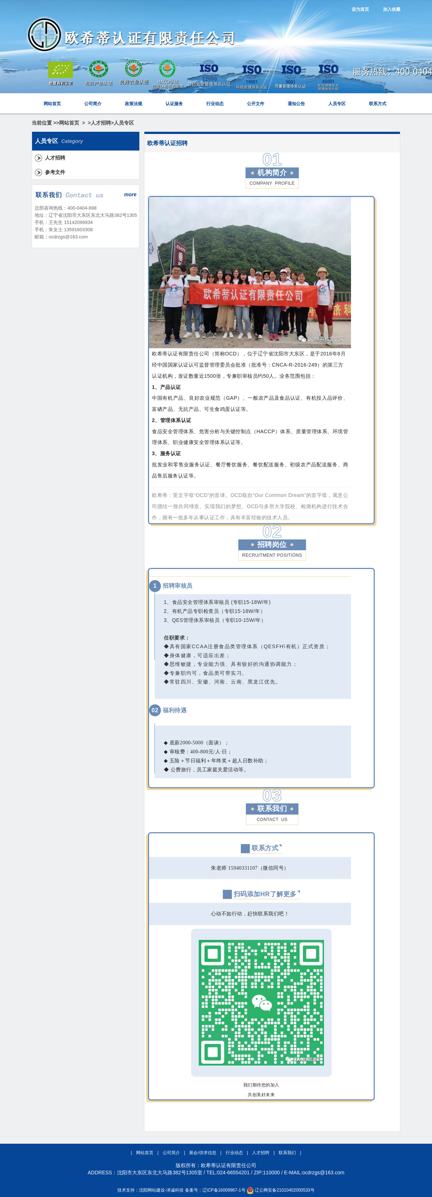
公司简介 (93, 103)
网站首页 (52, 103)
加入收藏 (391, 9)
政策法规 (133, 103)
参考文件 (55, 172)
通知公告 (296, 103)
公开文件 (255, 103)
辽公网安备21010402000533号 (284, 1190)
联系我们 (288, 1152)
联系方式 (377, 103)
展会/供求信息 (203, 1152)
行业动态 (215, 103)
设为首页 (360, 9)
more (130, 194)
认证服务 (174, 103)
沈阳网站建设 (152, 1190)
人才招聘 (101, 123)
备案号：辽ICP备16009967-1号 (215, 1190)
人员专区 (337, 103)
